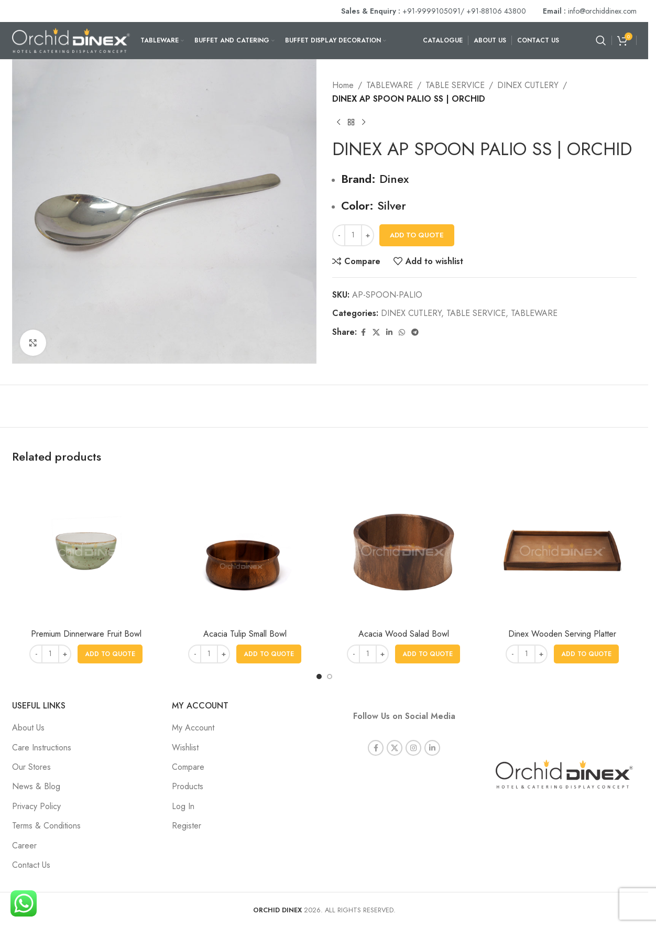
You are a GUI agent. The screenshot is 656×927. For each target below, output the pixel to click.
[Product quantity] (353, 235)
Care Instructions (41, 747)
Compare (188, 767)
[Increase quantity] (367, 235)
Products (187, 786)
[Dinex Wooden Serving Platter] (562, 549)
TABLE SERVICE (455, 85)
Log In (183, 806)
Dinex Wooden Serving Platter (562, 634)
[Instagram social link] (413, 736)
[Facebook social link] (363, 332)
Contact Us (31, 865)
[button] (110, 654)
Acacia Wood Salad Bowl (403, 634)
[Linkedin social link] (389, 332)
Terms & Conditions (46, 826)
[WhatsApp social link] (402, 332)
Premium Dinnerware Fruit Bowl (86, 634)
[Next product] (363, 122)
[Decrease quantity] (338, 235)
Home (343, 85)
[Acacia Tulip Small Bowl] (245, 549)
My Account (193, 728)
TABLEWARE (389, 85)
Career (24, 845)
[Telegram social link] (415, 332)
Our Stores (31, 767)
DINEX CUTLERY (528, 85)
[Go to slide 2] (329, 676)
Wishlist (185, 747)
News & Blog (36, 786)
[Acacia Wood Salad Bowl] (404, 549)
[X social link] (376, 332)
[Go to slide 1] (319, 676)
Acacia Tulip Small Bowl (245, 634)
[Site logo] (71, 40)
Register (186, 826)
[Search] (601, 40)
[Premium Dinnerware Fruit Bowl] (86, 549)
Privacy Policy (36, 806)
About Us (28, 728)
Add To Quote (417, 235)
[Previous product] (338, 122)
